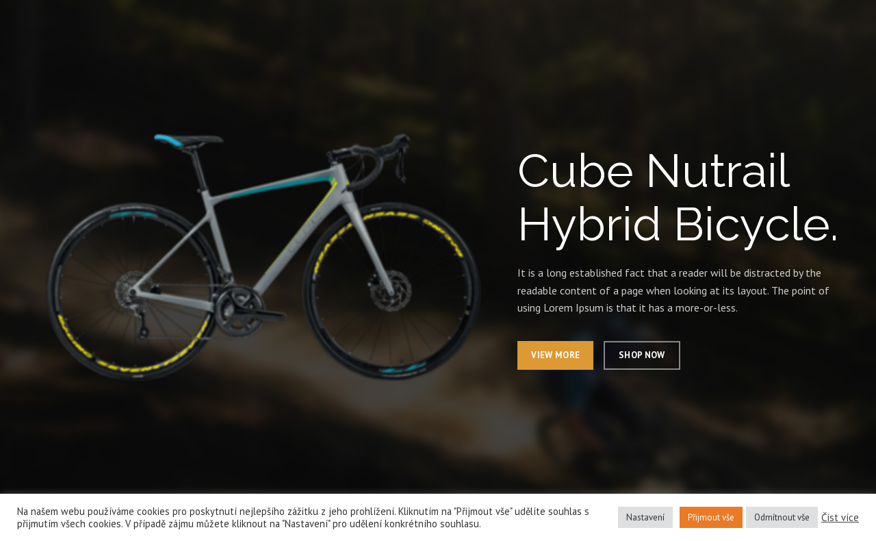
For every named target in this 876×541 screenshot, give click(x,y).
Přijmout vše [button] (711, 517)
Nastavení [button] (645, 517)
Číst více (840, 518)
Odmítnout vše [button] (782, 517)
